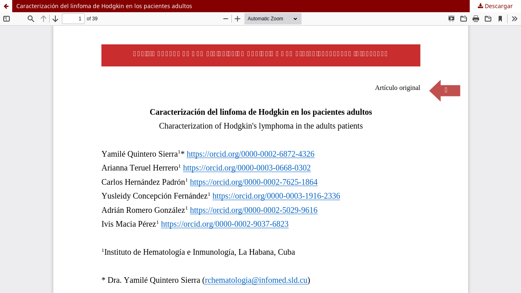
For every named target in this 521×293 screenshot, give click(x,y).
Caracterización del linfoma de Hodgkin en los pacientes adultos (104, 6)
